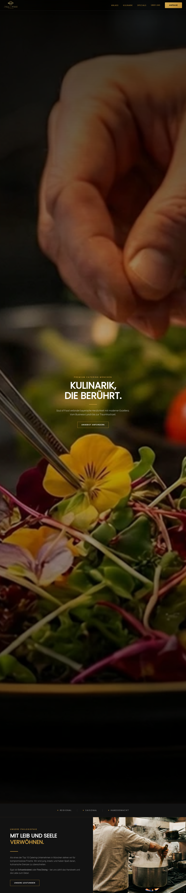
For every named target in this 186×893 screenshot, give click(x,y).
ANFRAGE (173, 5)
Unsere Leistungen (24, 883)
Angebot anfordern (93, 425)
